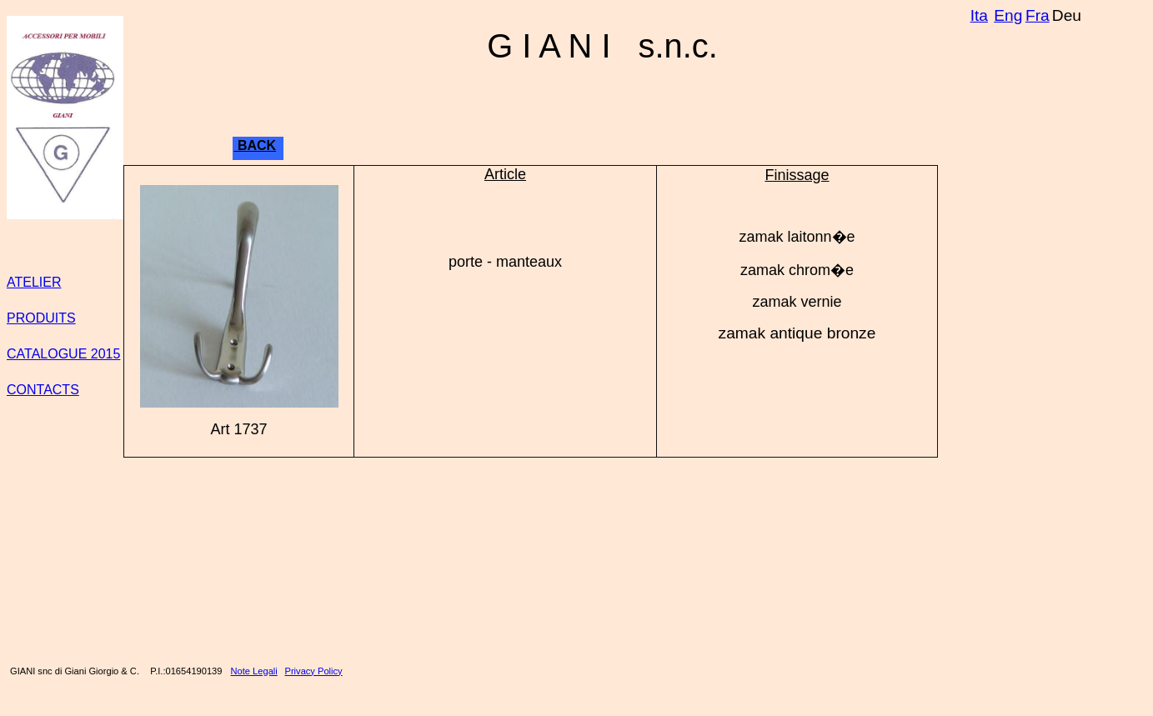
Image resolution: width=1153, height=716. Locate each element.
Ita (979, 15)
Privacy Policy (314, 671)
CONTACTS (43, 390)
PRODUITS (41, 318)
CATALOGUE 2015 (63, 354)
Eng (1008, 15)
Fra (1037, 15)
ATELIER (34, 282)
